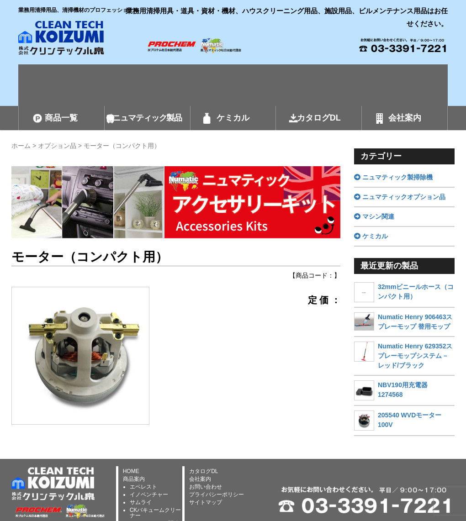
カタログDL (319, 117)
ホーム (21, 145)
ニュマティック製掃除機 (393, 177)
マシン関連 (374, 216)
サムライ (141, 502)
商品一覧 (61, 117)
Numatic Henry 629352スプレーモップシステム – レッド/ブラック (415, 355)
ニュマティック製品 (147, 117)
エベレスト (143, 487)
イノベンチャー (149, 494)
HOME (131, 471)
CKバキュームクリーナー (155, 513)
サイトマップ (205, 502)
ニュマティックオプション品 (399, 196)
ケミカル (233, 117)
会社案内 (404, 117)
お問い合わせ (205, 487)
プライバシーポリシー (216, 494)
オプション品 (57, 145)
